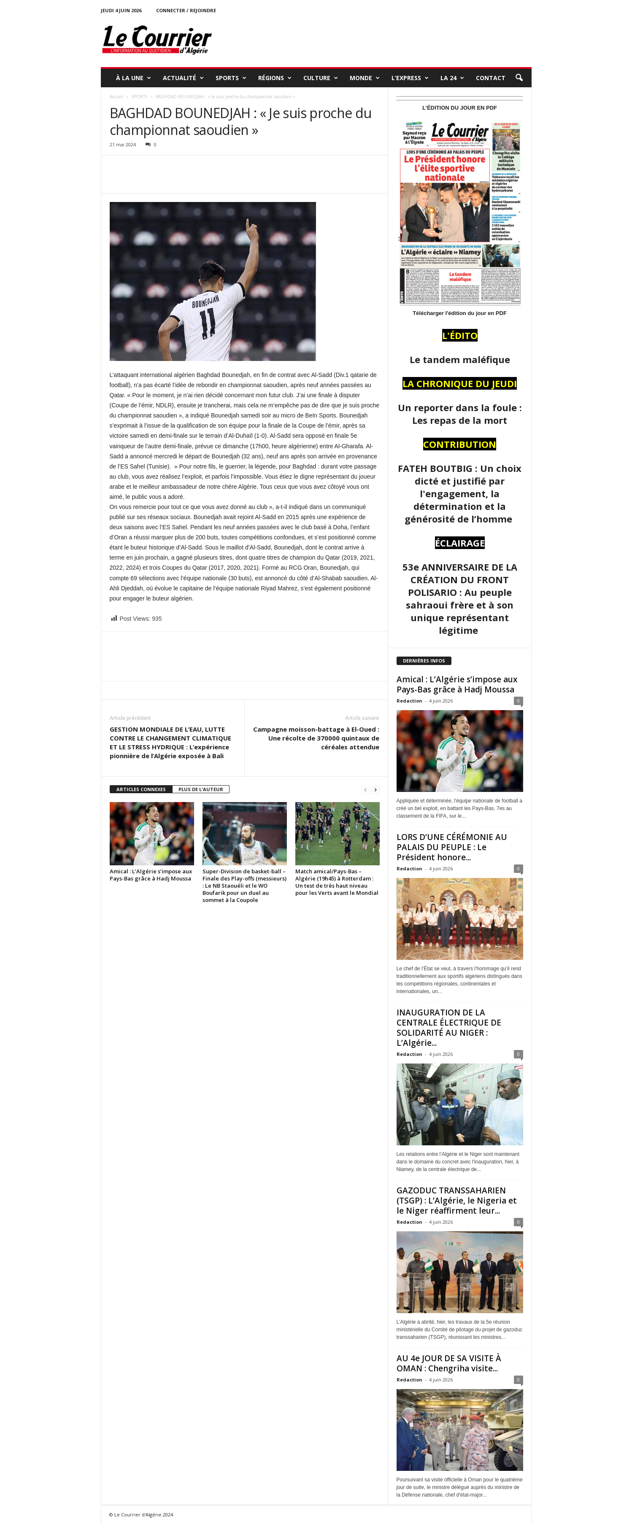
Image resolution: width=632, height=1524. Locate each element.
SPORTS (231, 78)
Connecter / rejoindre (186, 10)
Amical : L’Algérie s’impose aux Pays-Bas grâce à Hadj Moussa (151, 874)
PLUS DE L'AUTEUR (200, 789)
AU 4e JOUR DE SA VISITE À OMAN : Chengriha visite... (449, 1363)
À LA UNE (133, 78)
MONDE (365, 78)
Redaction (409, 700)
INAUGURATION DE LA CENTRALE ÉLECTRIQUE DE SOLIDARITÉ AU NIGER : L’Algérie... (449, 1027)
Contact (490, 78)
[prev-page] (365, 789)
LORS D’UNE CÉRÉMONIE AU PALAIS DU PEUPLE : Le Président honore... (452, 847)
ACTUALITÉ (183, 78)
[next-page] (375, 789)
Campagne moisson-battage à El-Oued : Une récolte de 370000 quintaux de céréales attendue (316, 738)
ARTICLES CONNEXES (141, 789)
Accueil (116, 97)
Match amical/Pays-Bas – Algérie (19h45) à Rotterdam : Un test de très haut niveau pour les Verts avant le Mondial (336, 882)
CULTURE (320, 78)
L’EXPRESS (410, 78)
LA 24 (452, 78)
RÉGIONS (275, 78)
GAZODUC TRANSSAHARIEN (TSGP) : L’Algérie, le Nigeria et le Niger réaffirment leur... (457, 1200)
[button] (519, 78)
